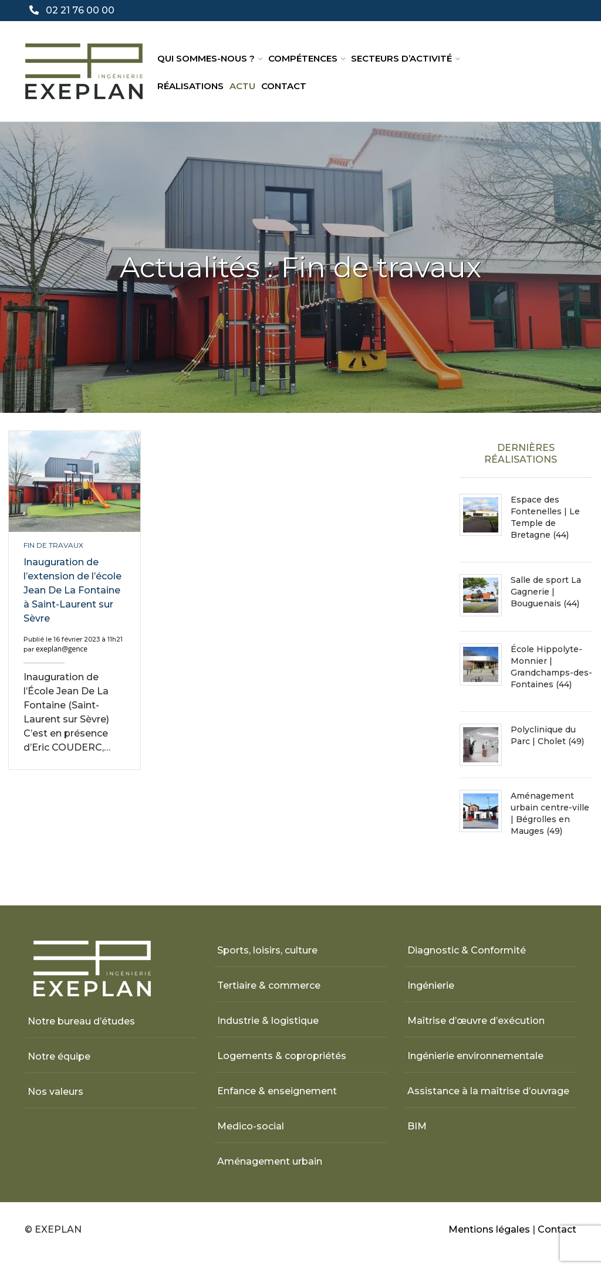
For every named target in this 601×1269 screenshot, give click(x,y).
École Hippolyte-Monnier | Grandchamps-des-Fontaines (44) (551, 667)
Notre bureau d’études (81, 1021)
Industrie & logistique (268, 1020)
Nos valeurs (55, 1091)
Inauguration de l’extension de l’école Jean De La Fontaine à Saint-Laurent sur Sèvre (72, 590)
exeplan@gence (61, 649)
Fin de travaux (53, 545)
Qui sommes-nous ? (206, 58)
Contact (283, 85)
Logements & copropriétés (281, 1055)
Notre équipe (59, 1056)
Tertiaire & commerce (268, 985)
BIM (417, 1126)
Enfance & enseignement (277, 1091)
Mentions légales (489, 1229)
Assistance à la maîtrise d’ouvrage (488, 1091)
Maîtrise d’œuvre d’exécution (476, 1020)
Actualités (52, 1126)
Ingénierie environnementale (475, 1055)
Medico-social (250, 1126)
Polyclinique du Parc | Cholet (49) (547, 735)
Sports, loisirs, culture (267, 950)
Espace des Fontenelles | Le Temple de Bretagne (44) (545, 517)
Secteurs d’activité (401, 58)
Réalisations (190, 85)
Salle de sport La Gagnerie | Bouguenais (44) (546, 592)
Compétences (302, 58)
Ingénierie (430, 985)
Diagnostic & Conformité (466, 950)
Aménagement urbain (269, 1161)
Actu (242, 85)
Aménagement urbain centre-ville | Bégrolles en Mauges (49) (550, 813)
